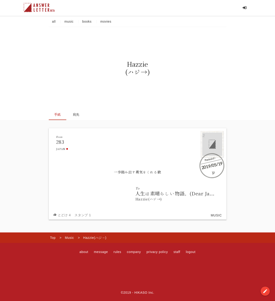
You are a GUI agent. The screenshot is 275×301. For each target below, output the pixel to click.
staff (176, 252)
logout (190, 252)
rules (117, 252)
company (134, 252)
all (54, 21)
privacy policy (157, 252)
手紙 (57, 114)
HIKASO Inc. (144, 292)
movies (106, 21)
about (84, 252)
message (101, 252)
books (87, 21)
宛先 (76, 114)
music (69, 21)
